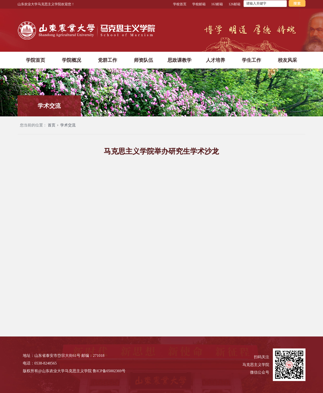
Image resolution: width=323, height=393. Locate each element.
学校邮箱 (199, 4)
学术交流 (68, 128)
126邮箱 (234, 4)
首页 (51, 128)
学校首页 (179, 4)
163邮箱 (217, 4)
